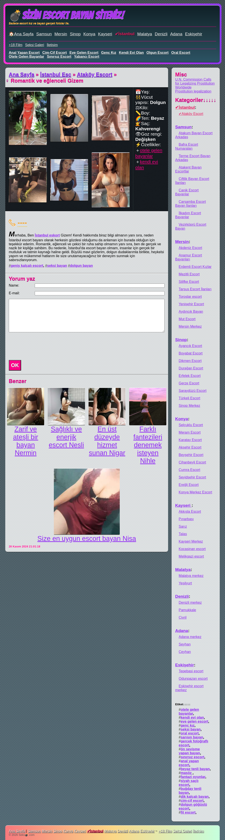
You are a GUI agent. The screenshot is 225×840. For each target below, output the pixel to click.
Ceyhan (185, 652)
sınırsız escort (59, 56)
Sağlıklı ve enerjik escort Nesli (66, 437)
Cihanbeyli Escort (192, 462)
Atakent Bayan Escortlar (188, 169)
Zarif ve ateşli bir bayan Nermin (25, 441)
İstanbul (126, 33)
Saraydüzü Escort (192, 391)
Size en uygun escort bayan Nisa (86, 538)
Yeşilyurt (185, 583)
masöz (186, 773)
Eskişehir (193, 34)
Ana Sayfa (21, 74)
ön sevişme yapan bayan (189, 751)
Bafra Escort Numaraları (186, 146)
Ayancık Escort (190, 346)
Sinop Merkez (189, 405)
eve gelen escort (83, 53)
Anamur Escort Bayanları (188, 257)
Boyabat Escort (191, 353)
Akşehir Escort (190, 447)
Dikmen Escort (190, 361)
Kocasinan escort (192, 549)
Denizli (161, 34)
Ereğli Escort (189, 485)
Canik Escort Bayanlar (187, 192)
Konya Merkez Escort (195, 492)
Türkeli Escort (189, 398)
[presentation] (40, 346)
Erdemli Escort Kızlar (195, 267)
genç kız (108, 53)
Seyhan (185, 644)
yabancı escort (86, 56)
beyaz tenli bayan (195, 769)
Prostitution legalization (193, 91)
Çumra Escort (189, 470)
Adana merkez (190, 637)
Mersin (60, 34)
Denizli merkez (190, 602)
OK (15, 365)
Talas (183, 534)
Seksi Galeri (34, 45)
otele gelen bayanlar (26, 56)
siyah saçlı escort (188, 783)
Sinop (75, 34)
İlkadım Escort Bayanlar (188, 215)
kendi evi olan (131, 53)
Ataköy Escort (94, 74)
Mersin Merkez (190, 326)
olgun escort (158, 53)
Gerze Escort (189, 383)
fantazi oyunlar (193, 777)
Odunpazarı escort (193, 678)
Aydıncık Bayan (191, 311)
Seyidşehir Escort (192, 477)
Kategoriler (195, 100)
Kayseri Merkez (191, 541)
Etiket (182, 704)
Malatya (144, 34)
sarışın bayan (192, 737)
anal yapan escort (24, 53)
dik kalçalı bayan (195, 796)
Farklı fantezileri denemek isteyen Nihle (147, 445)
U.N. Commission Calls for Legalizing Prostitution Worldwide (195, 83)
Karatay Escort (190, 440)
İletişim (52, 45)
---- (22, 222)
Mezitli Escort (189, 274)
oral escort (180, 53)
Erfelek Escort (190, 376)
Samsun (44, 34)
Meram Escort (190, 432)
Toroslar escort (190, 296)
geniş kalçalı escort (27, 265)
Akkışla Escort (190, 511)
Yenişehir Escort (191, 304)
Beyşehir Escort (191, 455)
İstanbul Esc (55, 74)
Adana (176, 34)
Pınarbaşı (186, 519)
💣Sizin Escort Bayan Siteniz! (66, 15)
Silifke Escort (189, 282)
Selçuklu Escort (191, 425)
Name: (14, 285)
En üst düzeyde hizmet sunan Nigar (107, 441)
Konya (89, 34)
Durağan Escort (191, 368)
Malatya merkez (191, 576)
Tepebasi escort (191, 671)
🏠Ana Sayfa (21, 34)
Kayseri (105, 34)
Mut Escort (187, 319)
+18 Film (15, 45)
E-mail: (14, 293)
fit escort (188, 812)
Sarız (183, 526)
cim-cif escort (54, 53)
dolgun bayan (81, 265)
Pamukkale (187, 610)
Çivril (183, 617)
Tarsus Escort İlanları (195, 289)
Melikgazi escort (191, 556)
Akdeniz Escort (190, 248)
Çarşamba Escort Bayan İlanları (190, 203)
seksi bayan (57, 265)
